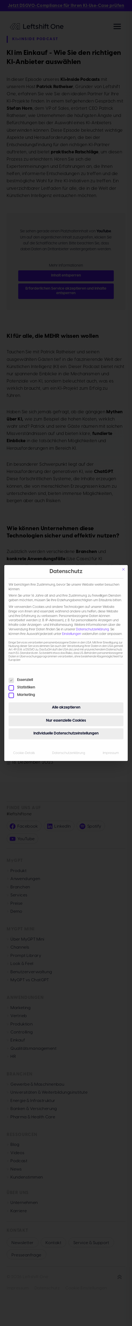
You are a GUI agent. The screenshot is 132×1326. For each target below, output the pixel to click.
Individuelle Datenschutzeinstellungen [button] (66, 734)
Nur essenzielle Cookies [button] (66, 721)
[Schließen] (123, 569)
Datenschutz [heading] (66, 571)
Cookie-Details (24, 753)
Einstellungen (71, 634)
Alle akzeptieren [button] (66, 708)
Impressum (111, 753)
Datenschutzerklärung (92, 629)
